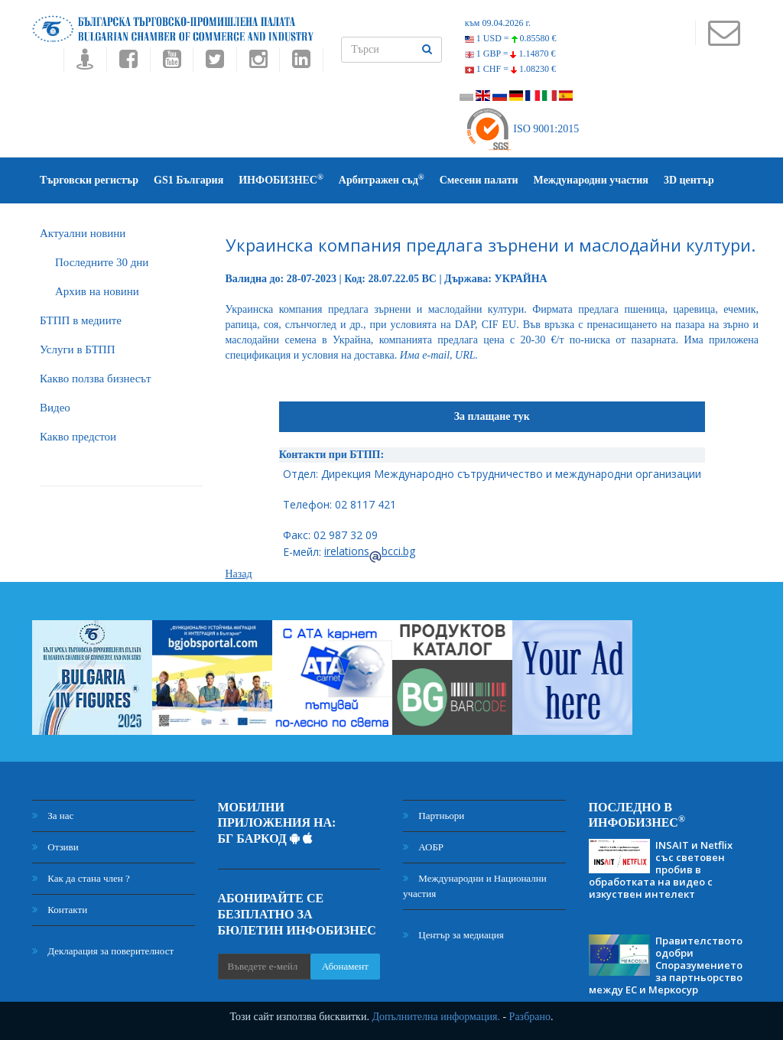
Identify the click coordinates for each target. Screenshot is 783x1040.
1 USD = (511, 38)
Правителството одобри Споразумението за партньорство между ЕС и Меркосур (665, 965)
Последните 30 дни (101, 262)
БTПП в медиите (81, 320)
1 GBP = (510, 53)
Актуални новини (82, 233)
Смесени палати (479, 180)
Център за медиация (453, 935)
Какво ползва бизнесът (95, 378)
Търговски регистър (89, 180)
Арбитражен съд (381, 179)
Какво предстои (78, 437)
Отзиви (55, 847)
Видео (55, 407)
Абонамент (345, 966)
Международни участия (591, 180)
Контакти (59, 909)
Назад (239, 574)
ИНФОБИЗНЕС (281, 179)
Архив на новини (97, 291)
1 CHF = (510, 68)
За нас (52, 815)
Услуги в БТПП (77, 349)
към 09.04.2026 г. (498, 23)
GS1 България (188, 180)
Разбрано (530, 1016)
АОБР (423, 847)
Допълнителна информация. (436, 1016)
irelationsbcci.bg (369, 551)
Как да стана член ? (81, 878)
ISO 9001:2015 (522, 129)
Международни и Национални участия (475, 886)
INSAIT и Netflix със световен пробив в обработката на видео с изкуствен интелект (661, 869)
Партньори (433, 815)
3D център (689, 180)
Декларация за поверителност (103, 951)
